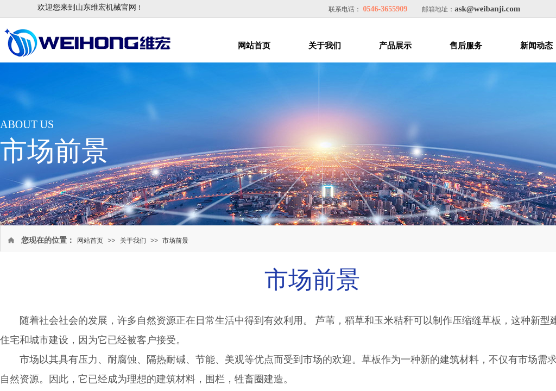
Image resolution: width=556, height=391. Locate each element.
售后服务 (466, 45)
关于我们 (324, 45)
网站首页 (254, 45)
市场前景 (175, 240)
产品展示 (395, 45)
